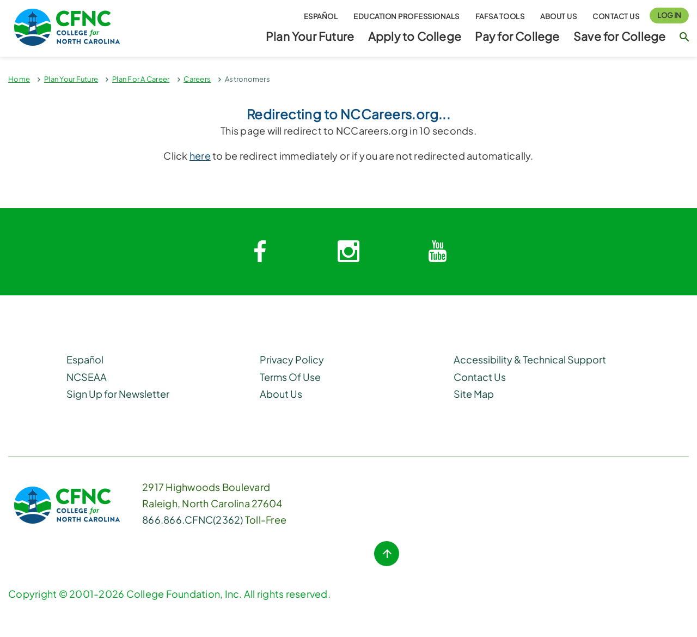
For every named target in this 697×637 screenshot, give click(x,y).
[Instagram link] (348, 252)
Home (19, 79)
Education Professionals (406, 15)
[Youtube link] (437, 252)
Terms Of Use (290, 377)
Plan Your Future (310, 36)
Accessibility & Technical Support (530, 359)
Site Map (474, 393)
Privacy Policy (292, 359)
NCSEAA (86, 377)
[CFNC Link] (67, 503)
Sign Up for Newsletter (117, 393)
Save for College (619, 36)
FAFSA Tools (500, 15)
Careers (197, 79)
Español (321, 15)
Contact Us (615, 15)
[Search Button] (684, 41)
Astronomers (247, 79)
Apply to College (414, 36)
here (200, 155)
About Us (558, 15)
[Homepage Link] (87, 27)
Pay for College (517, 36)
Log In (669, 15)
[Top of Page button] (386, 553)
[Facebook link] (260, 252)
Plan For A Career (140, 79)
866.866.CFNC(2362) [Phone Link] (192, 519)
